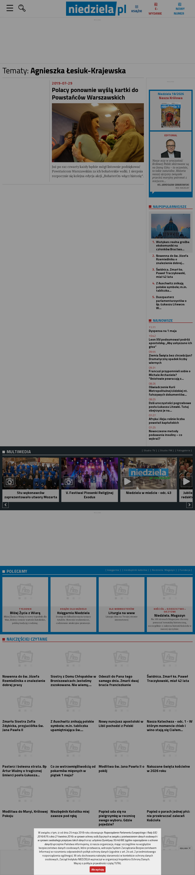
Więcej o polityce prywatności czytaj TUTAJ (97, 863)
